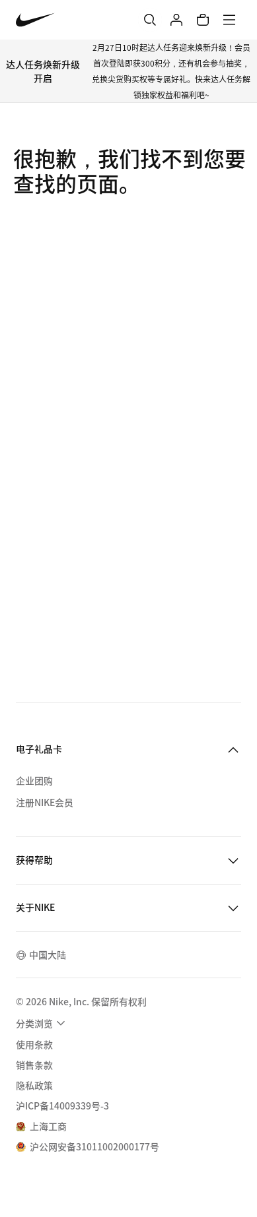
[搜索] (150, 20)
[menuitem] (42, 1023)
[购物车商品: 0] (203, 20)
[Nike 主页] (35, 20)
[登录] (176, 20)
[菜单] (229, 20)
